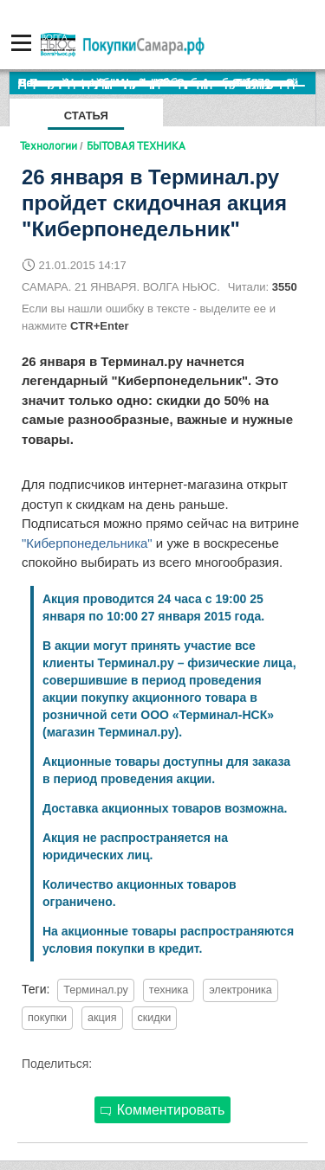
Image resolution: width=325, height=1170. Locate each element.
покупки (47, 1018)
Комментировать (163, 1109)
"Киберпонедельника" (87, 543)
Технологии (48, 145)
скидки (155, 1018)
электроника (240, 990)
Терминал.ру (95, 990)
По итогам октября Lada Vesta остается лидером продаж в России (166, 82)
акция (102, 1018)
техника (168, 990)
